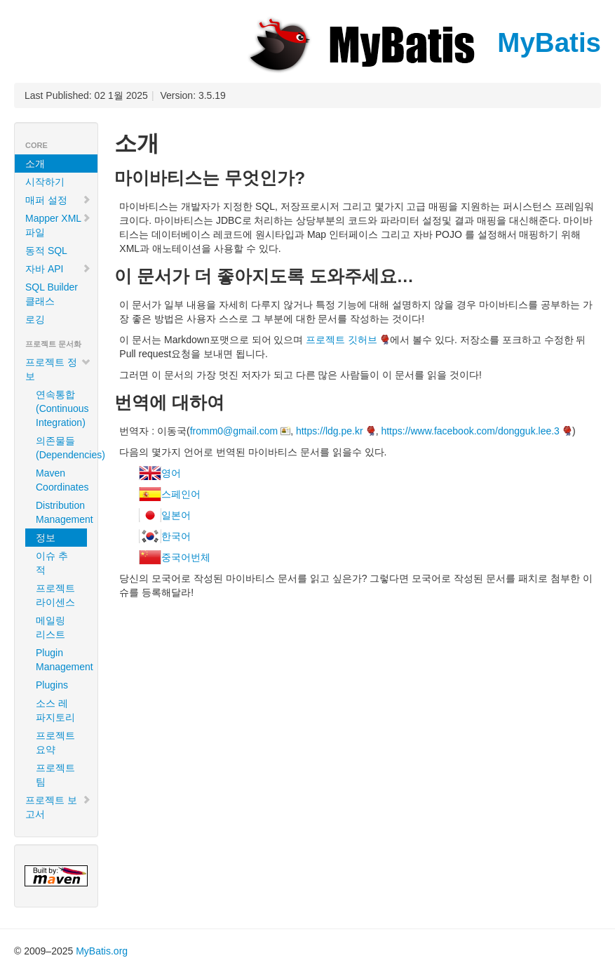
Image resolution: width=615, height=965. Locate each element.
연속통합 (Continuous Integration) (61, 408)
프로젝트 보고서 (58, 807)
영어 (171, 473)
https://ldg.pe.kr (329, 431)
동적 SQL (46, 250)
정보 (45, 537)
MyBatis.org (102, 951)
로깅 (35, 319)
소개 (35, 163)
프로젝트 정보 (58, 369)
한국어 (176, 536)
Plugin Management (61, 659)
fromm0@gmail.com (234, 431)
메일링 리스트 (50, 627)
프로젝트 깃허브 (341, 339)
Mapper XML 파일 (58, 225)
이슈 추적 (52, 562)
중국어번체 (185, 557)
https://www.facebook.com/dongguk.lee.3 (470, 431)
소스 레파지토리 (55, 710)
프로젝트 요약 (55, 742)
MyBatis (423, 42)
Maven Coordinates (61, 480)
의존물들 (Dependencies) (61, 447)
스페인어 (181, 494)
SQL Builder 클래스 (51, 294)
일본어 (176, 515)
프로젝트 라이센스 (55, 595)
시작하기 (45, 181)
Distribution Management (61, 512)
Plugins (52, 685)
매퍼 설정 (58, 200)
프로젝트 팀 (55, 774)
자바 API (58, 268)
